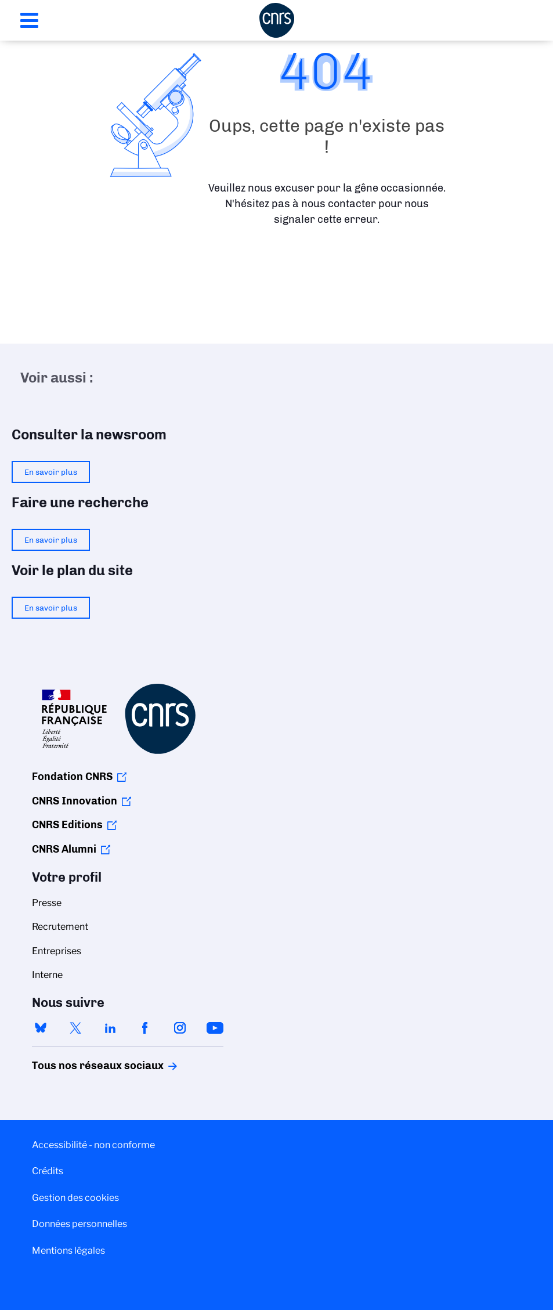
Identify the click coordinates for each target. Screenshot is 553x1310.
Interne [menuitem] (47, 974)
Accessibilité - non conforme (93, 1144)
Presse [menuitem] (47, 902)
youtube (214, 1028)
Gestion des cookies (75, 1197)
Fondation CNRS (72, 776)
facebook (145, 1028)
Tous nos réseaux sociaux (78, 1065)
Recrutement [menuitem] (60, 926)
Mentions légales (68, 1250)
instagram (180, 1028)
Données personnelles (79, 1223)
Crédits (47, 1171)
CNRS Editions (67, 824)
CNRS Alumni (64, 849)
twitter (75, 1028)
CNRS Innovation (74, 801)
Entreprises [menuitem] (56, 951)
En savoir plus (50, 472)
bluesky (40, 1028)
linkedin (110, 1028)
